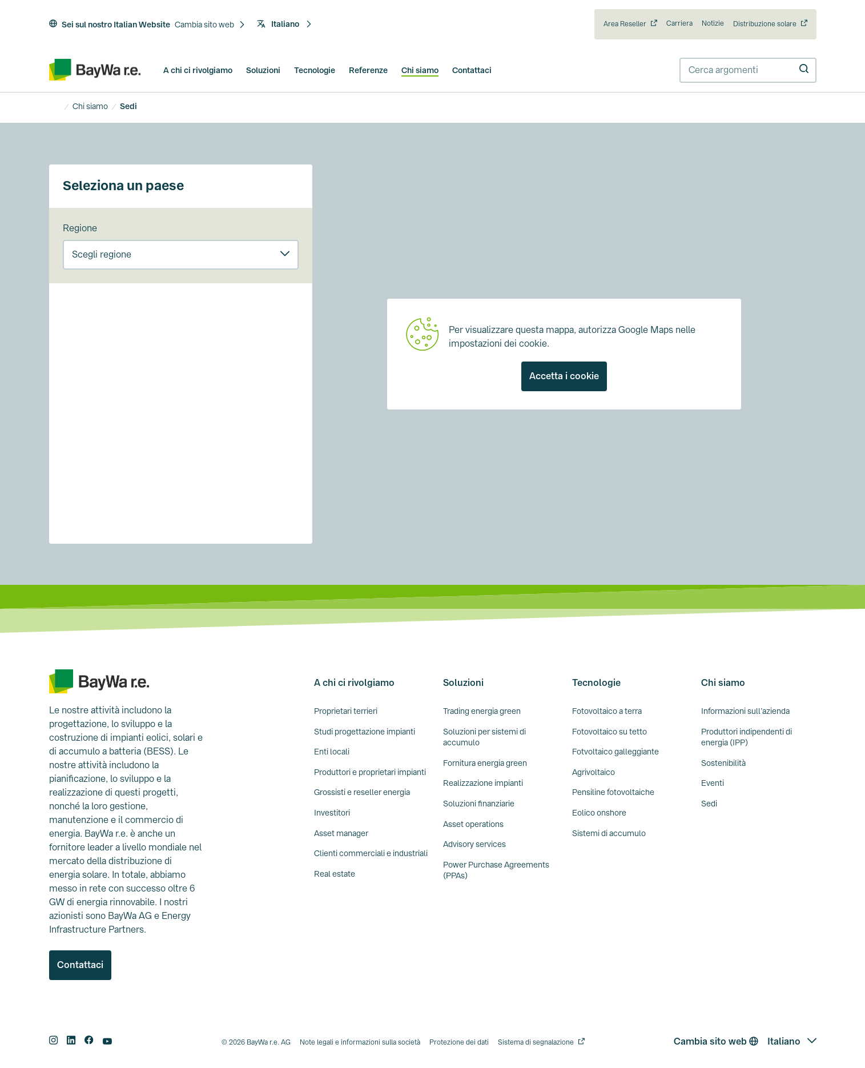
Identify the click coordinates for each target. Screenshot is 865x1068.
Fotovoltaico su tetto (609, 731)
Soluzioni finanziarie (478, 803)
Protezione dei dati (459, 1042)
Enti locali (331, 751)
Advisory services (474, 844)
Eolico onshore (599, 813)
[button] (210, 25)
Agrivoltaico (593, 772)
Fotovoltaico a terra (607, 711)
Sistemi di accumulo (609, 833)
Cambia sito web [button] (716, 1041)
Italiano (284, 24)
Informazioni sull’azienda (745, 711)
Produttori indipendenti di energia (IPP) (746, 737)
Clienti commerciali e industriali (371, 853)
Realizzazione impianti (483, 783)
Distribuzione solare (764, 24)
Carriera (679, 23)
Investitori (332, 813)
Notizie (713, 23)
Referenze (368, 70)
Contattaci (472, 70)
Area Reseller (625, 24)
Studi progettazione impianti (364, 731)
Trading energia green (482, 711)
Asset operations (473, 824)
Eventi (712, 783)
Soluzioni (263, 70)
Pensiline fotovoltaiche (613, 792)
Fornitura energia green (485, 763)
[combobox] (747, 70)
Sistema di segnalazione (536, 1042)
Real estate (334, 874)
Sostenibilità (723, 763)
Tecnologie (314, 70)
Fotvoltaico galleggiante (615, 751)
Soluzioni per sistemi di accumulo (484, 737)
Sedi (709, 803)
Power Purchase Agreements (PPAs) (496, 870)
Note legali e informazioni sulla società (360, 1042)
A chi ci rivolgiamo (197, 70)
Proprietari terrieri (345, 711)
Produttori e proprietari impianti (370, 772)
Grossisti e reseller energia (362, 792)
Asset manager (341, 833)
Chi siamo (419, 70)
